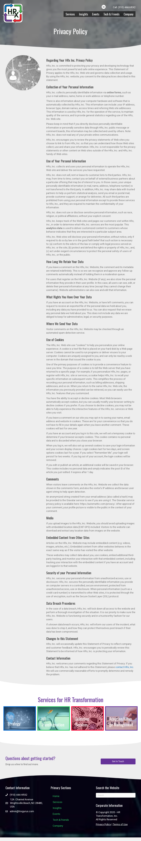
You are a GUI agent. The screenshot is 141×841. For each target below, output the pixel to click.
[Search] (115, 795)
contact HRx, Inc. (124, 667)
